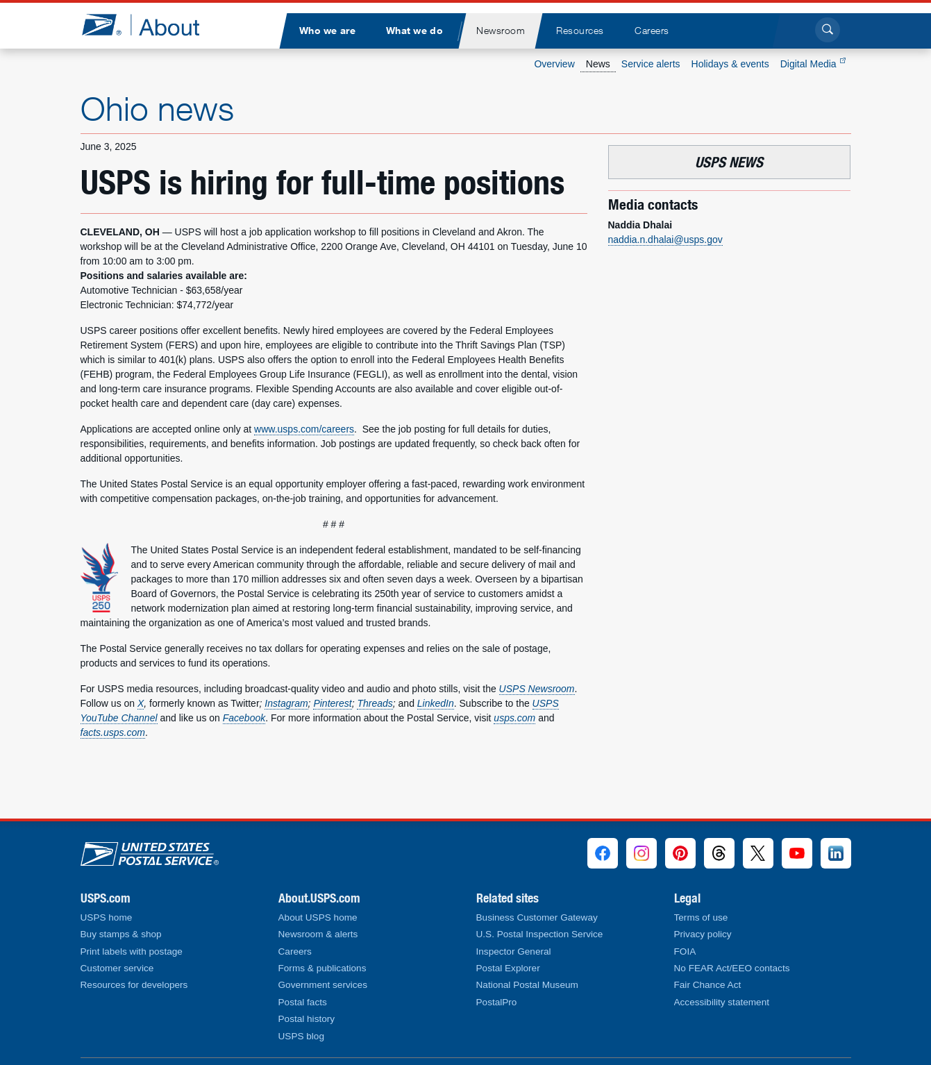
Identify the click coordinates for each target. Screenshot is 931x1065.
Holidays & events (730, 63)
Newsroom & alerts (318, 934)
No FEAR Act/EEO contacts (732, 968)
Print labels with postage (132, 951)
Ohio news (157, 108)
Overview (554, 63)
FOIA (685, 951)
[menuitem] (328, 31)
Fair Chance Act (707, 985)
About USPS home (318, 917)
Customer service (117, 968)
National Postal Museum (527, 985)
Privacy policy (703, 934)
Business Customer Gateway (537, 917)
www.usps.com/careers (304, 429)
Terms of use (701, 917)
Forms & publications (322, 968)
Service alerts (650, 63)
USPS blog (301, 1036)
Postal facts (302, 1002)
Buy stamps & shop (121, 934)
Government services (322, 985)
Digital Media (813, 63)
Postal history (306, 1019)
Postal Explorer (508, 968)
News (598, 63)
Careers (295, 951)
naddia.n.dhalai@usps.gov (665, 239)
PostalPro (496, 1002)
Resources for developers (134, 985)
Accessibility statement (722, 1002)
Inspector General (513, 951)
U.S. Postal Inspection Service (539, 934)
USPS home (107, 917)
